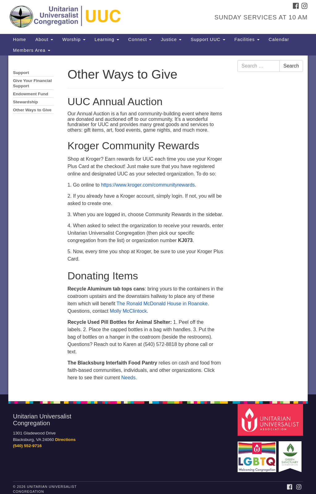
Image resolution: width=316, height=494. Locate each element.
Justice (171, 39)
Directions (65, 439)
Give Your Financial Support (32, 83)
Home (19, 39)
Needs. (129, 377)
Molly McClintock (128, 311)
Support (21, 72)
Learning (107, 39)
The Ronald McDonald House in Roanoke (162, 303)
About (44, 39)
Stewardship (25, 102)
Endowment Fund (30, 94)
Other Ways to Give (32, 110)
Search (291, 65)
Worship (73, 39)
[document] (158, 225)
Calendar (279, 39)
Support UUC (208, 39)
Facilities (247, 39)
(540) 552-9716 (27, 445)
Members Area (31, 50)
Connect (140, 39)
